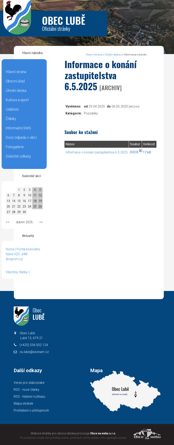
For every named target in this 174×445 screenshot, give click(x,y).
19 (40, 201)
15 (19, 201)
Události (12, 109)
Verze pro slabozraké (29, 383)
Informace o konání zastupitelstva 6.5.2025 (96, 152)
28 (13, 212)
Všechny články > (18, 272)
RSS (26, 390)
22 (19, 206)
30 (24, 212)
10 (29, 195)
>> (41, 222)
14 (13, 201)
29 (19, 212)
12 (40, 195)
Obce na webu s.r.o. (103, 433)
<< (7, 222)
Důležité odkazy (18, 156)
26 (40, 206)
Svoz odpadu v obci (21, 137)
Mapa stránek (23, 403)
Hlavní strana (16, 72)
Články (11, 119)
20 (8, 206)
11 (35, 195)
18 (35, 201)
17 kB (147, 152)
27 (8, 212)
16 (24, 201)
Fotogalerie (15, 147)
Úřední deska (16, 90)
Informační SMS (18, 128)
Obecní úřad (15, 81)
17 (29, 201)
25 (35, 206)
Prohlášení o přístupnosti (31, 410)
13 (8, 201)
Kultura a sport (17, 100)
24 (29, 206)
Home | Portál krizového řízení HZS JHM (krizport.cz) (23, 254)
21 (13, 206)
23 (24, 206)
